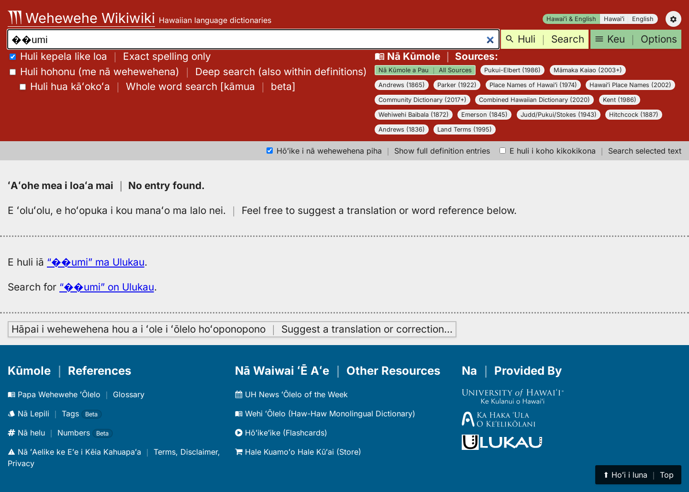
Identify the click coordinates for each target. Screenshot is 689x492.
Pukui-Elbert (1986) (512, 70)
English (643, 18)
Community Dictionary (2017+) (422, 100)
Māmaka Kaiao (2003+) (588, 70)
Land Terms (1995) (464, 129)
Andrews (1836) (402, 129)
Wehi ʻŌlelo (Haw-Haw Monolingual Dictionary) (325, 413)
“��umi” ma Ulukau (95, 262)
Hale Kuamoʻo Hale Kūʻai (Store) (298, 452)
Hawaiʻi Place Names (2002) (630, 85)
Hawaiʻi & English (571, 18)
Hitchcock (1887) (633, 115)
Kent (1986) (619, 100)
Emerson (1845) (484, 115)
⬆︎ (638, 475)
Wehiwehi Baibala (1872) (414, 115)
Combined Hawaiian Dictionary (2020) (534, 100)
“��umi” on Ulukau (106, 287)
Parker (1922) (456, 85)
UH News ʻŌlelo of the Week (291, 394)
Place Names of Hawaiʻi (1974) (533, 85)
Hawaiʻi (614, 18)
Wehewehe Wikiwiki (81, 18)
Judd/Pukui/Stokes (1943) (559, 115)
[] (158, 86)
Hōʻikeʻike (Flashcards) (281, 432)
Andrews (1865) (402, 85)
